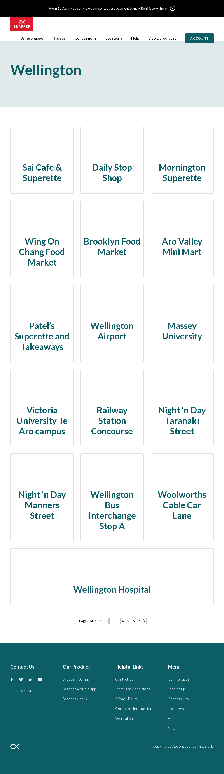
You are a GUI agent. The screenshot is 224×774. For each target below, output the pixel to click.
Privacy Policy (126, 699)
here (163, 8)
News (172, 728)
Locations (113, 38)
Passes (60, 38)
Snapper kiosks (75, 699)
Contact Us (124, 679)
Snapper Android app (79, 689)
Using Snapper (32, 38)
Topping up (176, 689)
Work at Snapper (128, 718)
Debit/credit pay (162, 38)
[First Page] (100, 621)
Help (135, 38)
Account (199, 38)
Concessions (85, 38)
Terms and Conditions (132, 689)
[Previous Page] (106, 621)
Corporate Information (133, 708)
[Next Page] (144, 621)
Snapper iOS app (76, 679)
